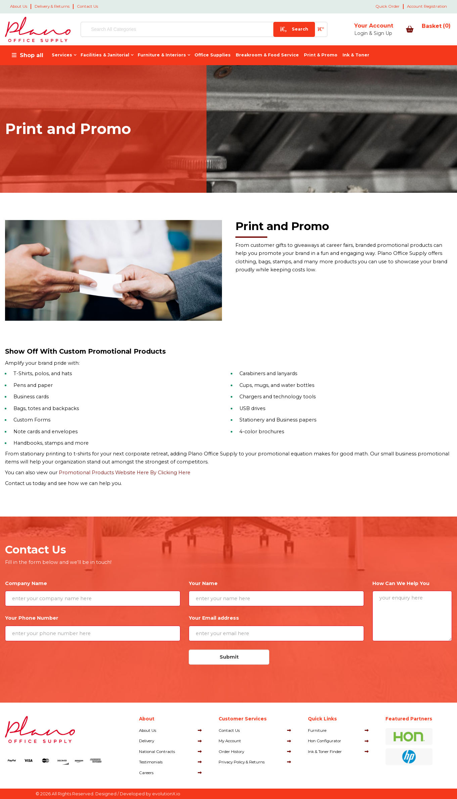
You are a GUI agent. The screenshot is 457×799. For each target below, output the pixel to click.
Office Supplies (212, 54)
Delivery (146, 741)
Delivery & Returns (52, 6)
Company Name (26, 583)
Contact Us (87, 6)
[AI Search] (298, 29)
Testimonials (151, 762)
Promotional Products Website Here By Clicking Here (124, 473)
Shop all (31, 55)
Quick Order (387, 6)
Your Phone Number (31, 618)
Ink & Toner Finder (325, 751)
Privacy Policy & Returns (242, 762)
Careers (146, 772)
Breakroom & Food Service (267, 54)
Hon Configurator (324, 741)
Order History (231, 751)
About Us (18, 6)
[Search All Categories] (192, 29)
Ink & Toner (355, 54)
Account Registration (427, 6)
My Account (230, 741)
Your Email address (214, 618)
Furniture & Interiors (162, 54)
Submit (229, 657)
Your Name (203, 583)
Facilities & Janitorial (105, 54)
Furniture (317, 730)
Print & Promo (320, 54)
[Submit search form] (271, 29)
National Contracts (157, 751)
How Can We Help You (400, 583)
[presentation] (55, 663)
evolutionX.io (166, 793)
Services (62, 54)
